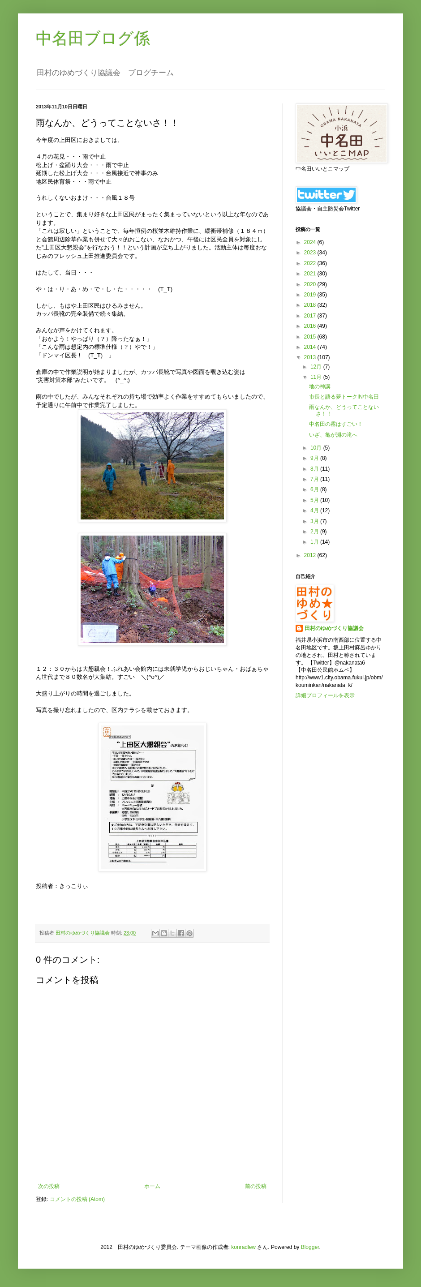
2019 (311, 295)
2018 (311, 305)
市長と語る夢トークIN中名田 (344, 397)
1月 (315, 542)
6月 (315, 489)
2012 (311, 555)
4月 (315, 510)
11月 (316, 377)
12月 (316, 367)
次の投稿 (49, 1186)
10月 (316, 448)
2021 (311, 273)
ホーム (152, 1186)
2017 (311, 316)
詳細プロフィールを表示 (325, 695)
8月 (315, 469)
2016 (311, 326)
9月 (315, 458)
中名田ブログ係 (93, 38)
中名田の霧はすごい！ (336, 424)
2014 (311, 347)
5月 (315, 500)
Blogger (310, 1247)
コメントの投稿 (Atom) (77, 1199)
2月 (315, 531)
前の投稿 (255, 1186)
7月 (315, 479)
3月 (315, 521)
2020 (311, 284)
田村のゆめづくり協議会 (334, 628)
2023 (311, 252)
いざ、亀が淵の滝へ (333, 435)
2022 (311, 263)
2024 (311, 242)
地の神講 (320, 386)
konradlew (243, 1247)
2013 (311, 357)
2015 (311, 337)
